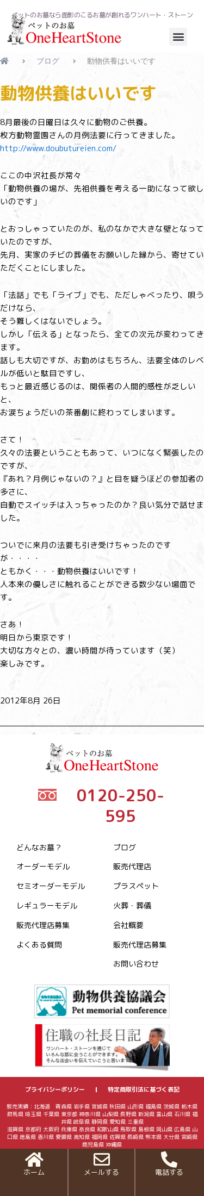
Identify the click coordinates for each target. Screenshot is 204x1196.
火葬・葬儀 (132, 905)
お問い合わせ (136, 963)
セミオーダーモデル (50, 886)
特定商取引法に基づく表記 (144, 1089)
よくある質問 (39, 944)
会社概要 (128, 925)
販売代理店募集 (43, 925)
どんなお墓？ (39, 847)
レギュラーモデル (46, 905)
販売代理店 (132, 866)
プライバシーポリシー (55, 1089)
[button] (178, 37)
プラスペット (136, 886)
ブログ (124, 847)
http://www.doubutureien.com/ (58, 148)
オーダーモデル (43, 866)
